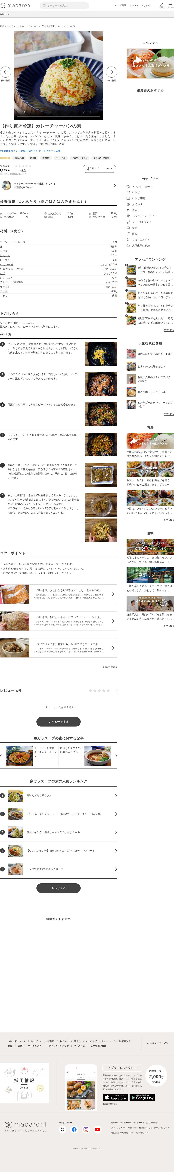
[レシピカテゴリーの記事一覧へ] (5, 158)
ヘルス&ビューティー (97, 1041)
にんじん (5, 255)
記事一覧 (115, 1122)
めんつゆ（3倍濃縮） (12, 282)
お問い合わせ (152, 1122)
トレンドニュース (17, 1041)
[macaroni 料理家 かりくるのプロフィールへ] (58, 185)
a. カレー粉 (6, 264)
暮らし (77, 1041)
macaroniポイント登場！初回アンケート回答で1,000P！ (32, 151)
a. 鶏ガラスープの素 (11, 269)
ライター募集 (139, 1122)
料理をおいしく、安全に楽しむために (155, 1128)
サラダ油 (5, 286)
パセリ (4, 295)
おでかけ (64, 1041)
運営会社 (115, 1133)
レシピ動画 (120, 5)
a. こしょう (6, 277)
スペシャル (79, 1046)
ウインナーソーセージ (12, 242)
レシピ (34, 1041)
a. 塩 (2, 273)
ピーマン (5, 260)
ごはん (4, 291)
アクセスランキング (59, 1046)
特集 (10, 1046)
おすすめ (145, 5)
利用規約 (124, 1133)
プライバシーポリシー (138, 1133)
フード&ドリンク (121, 1041)
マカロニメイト (35, 1046)
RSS (135, 1127)
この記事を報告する (110, 667)
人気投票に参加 (98, 1046)
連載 (20, 1046)
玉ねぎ (4, 251)
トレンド (133, 5)
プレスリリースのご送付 (121, 1128)
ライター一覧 (126, 1122)
